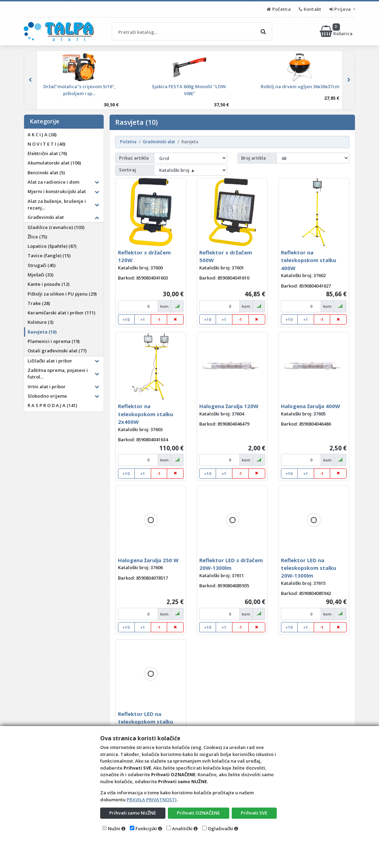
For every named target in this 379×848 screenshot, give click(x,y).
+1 (142, 319)
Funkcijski (146, 828)
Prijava (340, 9)
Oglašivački (220, 828)
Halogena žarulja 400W (310, 406)
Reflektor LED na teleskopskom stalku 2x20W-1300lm (145, 721)
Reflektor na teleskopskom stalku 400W (308, 260)
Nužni (114, 828)
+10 (126, 319)
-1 (159, 319)
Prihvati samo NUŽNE (132, 813)
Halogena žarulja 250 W (148, 560)
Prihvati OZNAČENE (198, 813)
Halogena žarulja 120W (228, 406)
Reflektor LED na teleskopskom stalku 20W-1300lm (308, 568)
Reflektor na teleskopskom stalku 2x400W (145, 414)
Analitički (182, 828)
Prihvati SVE (254, 813)
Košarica (337, 31)
